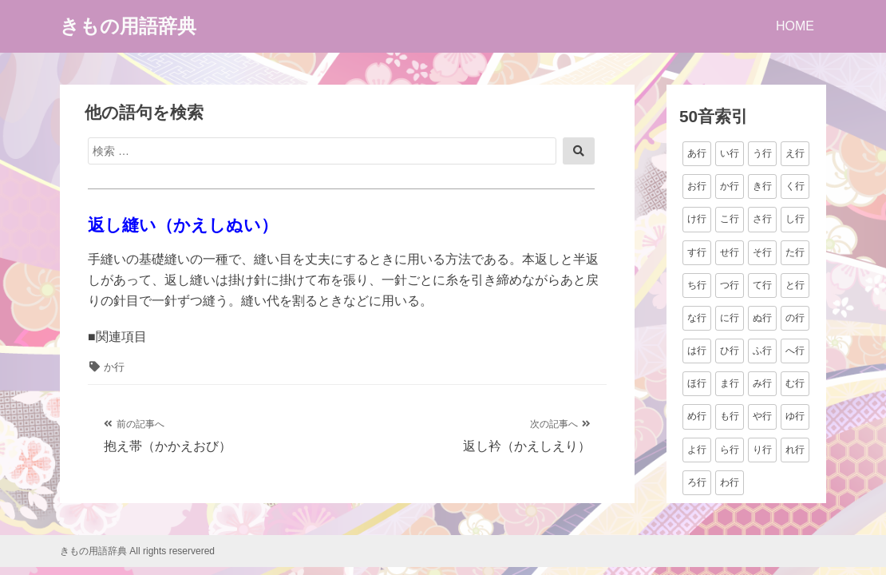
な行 (696, 317)
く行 (795, 186)
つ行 (729, 285)
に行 (729, 317)
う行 (762, 153)
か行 (114, 367)
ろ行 (696, 482)
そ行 (762, 252)
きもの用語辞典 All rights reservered (137, 551)
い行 (729, 153)
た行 (795, 252)
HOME (795, 26)
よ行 (696, 449)
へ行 (795, 350)
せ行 (729, 252)
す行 (696, 252)
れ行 (795, 449)
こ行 (729, 218)
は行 (696, 350)
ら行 (729, 449)
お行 (696, 186)
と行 (795, 285)
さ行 (762, 218)
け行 (696, 218)
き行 (762, 186)
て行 (762, 285)
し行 (795, 218)
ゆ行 (795, 416)
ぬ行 (762, 317)
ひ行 (729, 350)
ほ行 (696, 383)
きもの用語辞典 (128, 26)
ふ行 (762, 350)
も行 (729, 416)
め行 (696, 416)
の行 (795, 317)
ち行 (696, 285)
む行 (795, 383)
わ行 (729, 482)
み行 (762, 383)
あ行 (696, 153)
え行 (795, 153)
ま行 (729, 383)
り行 (762, 449)
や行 (762, 416)
